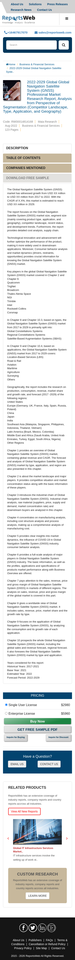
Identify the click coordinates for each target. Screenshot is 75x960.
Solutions (35, 4)
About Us (17, 4)
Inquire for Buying (16, 737)
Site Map (41, 948)
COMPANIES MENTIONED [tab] (25, 168)
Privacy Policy (23, 948)
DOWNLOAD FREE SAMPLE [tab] (27, 178)
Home (11, 64)
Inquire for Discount (58, 737)
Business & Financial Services (37, 64)
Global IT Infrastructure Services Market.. (33, 850)
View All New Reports (24, 811)
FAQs (49, 940)
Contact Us (44, 9)
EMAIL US (17, 764)
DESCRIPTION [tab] (17, 148)
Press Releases (57, 4)
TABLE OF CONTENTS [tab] (23, 158)
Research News (21, 9)
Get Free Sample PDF (37, 730)
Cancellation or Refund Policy (47, 944)
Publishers (35, 940)
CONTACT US (49, 764)
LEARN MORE (37, 895)
